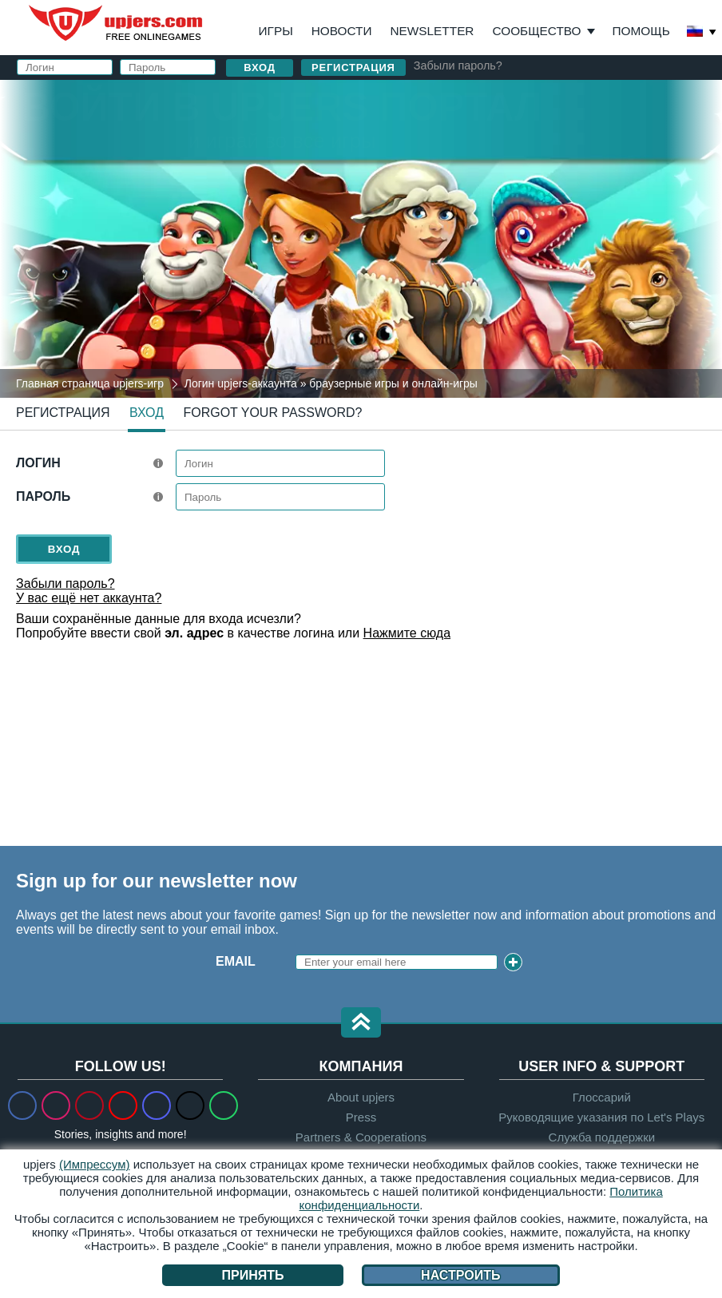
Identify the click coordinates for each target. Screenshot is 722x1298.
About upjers (361, 1097)
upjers (116, 23)
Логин (38, 463)
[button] (361, 1024)
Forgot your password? (272, 412)
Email (236, 961)
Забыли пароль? (458, 65)
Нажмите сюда (406, 633)
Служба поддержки (602, 1137)
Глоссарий (602, 1097)
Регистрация (353, 67)
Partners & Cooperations (361, 1137)
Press (361, 1117)
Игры (276, 31)
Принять (253, 1275)
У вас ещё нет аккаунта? (88, 598)
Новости (341, 31)
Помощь (641, 31)
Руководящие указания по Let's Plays (601, 1117)
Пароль (43, 496)
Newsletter (432, 31)
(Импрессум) (94, 1164)
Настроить (460, 1275)
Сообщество (536, 31)
